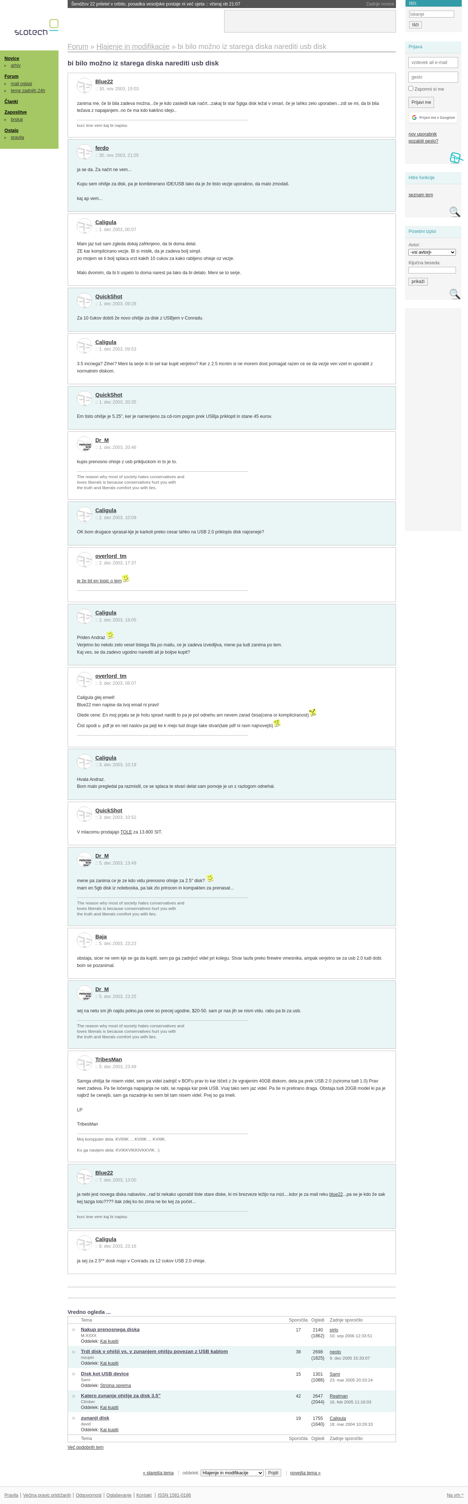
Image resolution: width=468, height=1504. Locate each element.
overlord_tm (111, 556)
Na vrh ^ (455, 1495)
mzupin (87, 1357)
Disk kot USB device (105, 1373)
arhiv (16, 65)
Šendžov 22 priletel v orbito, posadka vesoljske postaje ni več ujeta (156, 4)
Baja (101, 937)
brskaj (17, 119)
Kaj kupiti (109, 1341)
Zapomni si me (426, 89)
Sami (85, 1380)
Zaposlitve (15, 112)
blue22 (336, 1194)
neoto (335, 1351)
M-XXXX (89, 1335)
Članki (11, 101)
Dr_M (102, 440)
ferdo (102, 148)
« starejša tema (158, 1472)
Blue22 (104, 81)
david (86, 1424)
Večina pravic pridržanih (47, 1495)
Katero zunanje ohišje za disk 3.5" (121, 1395)
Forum (11, 76)
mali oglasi (21, 83)
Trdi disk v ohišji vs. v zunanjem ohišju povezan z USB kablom (154, 1351)
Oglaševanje (118, 1495)
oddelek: (223, 1472)
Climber (88, 1401)
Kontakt (144, 1495)
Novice (11, 58)
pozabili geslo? (423, 141)
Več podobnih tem (86, 1447)
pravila (17, 137)
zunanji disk (95, 1418)
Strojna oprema (115, 1385)
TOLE (126, 832)
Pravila (11, 1495)
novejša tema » (305, 1472)
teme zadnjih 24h (28, 90)
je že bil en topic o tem (99, 580)
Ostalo (11, 130)
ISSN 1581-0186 (174, 1495)
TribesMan (108, 1059)
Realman (339, 1396)
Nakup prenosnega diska (110, 1329)
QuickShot (108, 296)
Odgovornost (89, 1495)
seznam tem (420, 194)
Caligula (105, 222)
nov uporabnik (422, 134)
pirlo (334, 1330)
